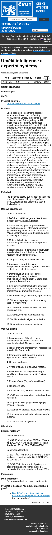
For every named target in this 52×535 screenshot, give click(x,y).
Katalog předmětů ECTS (17, 39)
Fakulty (5, 36)
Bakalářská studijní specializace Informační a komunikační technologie (31, 494)
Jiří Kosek (19, 509)
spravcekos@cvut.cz (38, 531)
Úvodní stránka (7, 47)
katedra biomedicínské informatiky (16, 50)
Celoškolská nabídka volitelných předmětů (30, 36)
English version (45, 40)
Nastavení (34, 39)
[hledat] (22, 19)
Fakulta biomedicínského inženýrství (31, 47)
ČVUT (6, 514)
